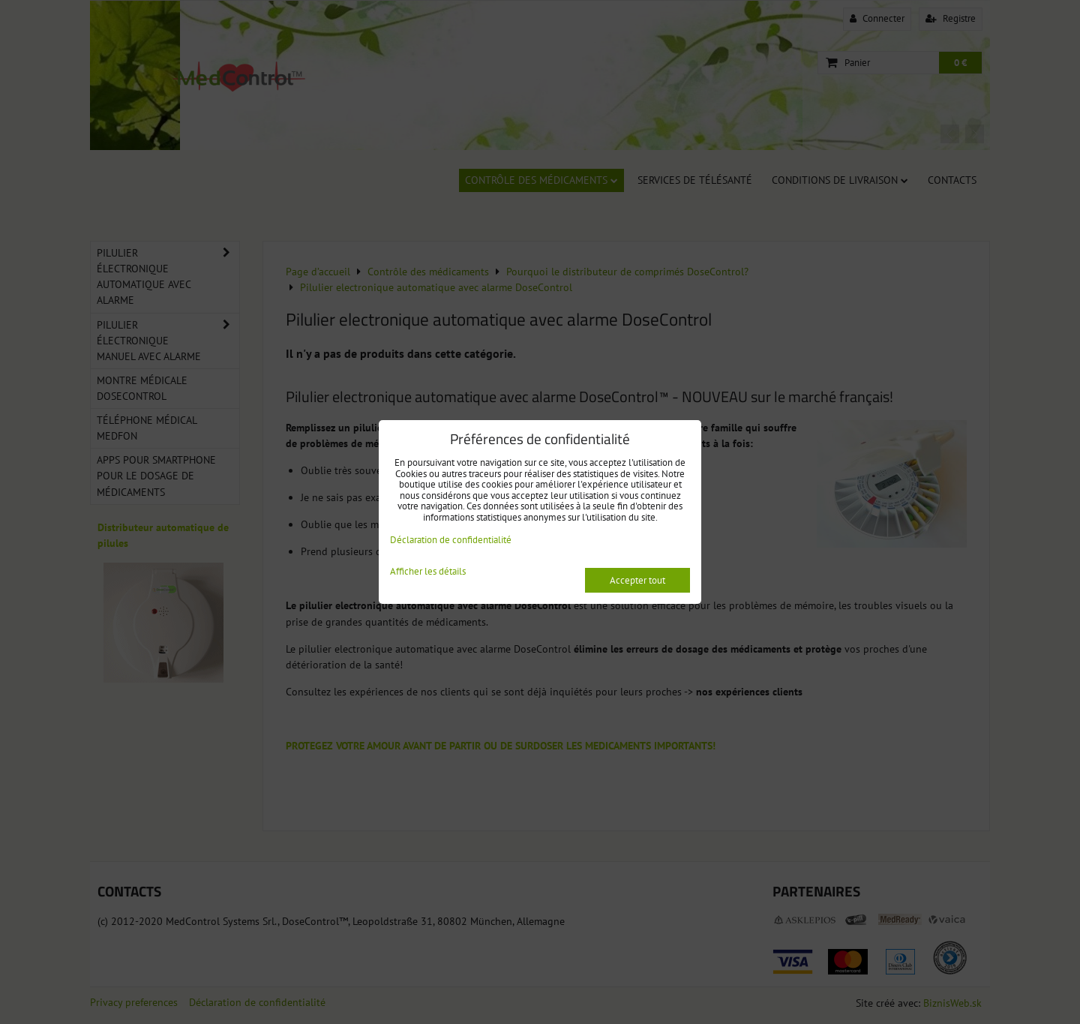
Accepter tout (637, 580)
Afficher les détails (428, 572)
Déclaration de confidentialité (451, 539)
